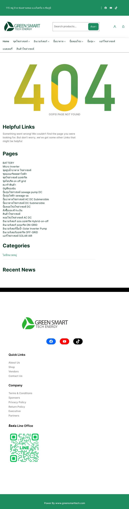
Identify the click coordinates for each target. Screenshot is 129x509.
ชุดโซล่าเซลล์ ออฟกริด (15, 177)
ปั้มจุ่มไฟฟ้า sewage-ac (16, 195)
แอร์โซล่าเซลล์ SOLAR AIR (17, 235)
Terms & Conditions (20, 393)
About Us (14, 362)
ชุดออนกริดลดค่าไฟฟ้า (15, 173)
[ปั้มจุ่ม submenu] (94, 41)
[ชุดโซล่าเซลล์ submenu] (29, 41)
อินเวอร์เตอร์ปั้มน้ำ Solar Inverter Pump (25, 228)
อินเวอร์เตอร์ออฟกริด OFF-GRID (20, 232)
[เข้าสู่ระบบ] (115, 27)
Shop (12, 367)
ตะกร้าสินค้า (9, 184)
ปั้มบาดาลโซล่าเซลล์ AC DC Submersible (26, 199)
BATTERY (8, 162)
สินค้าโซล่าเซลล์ (11, 213)
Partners (14, 415)
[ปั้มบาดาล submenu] (65, 41)
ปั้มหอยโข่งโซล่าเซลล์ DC (17, 206)
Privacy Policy (17, 402)
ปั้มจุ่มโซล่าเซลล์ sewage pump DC (22, 192)
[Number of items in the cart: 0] (123, 27)
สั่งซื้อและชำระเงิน (12, 210)
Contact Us (15, 376)
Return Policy (17, 406)
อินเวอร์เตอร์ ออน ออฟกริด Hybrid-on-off (25, 221)
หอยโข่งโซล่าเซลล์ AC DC (17, 217)
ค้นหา (93, 26)
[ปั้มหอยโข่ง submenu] (82, 41)
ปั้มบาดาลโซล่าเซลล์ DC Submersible (24, 203)
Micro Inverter (11, 166)
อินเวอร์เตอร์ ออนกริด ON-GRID (20, 224)
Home (6, 41)
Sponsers (14, 397)
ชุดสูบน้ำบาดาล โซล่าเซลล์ (17, 170)
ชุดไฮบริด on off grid (14, 181)
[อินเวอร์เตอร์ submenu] (48, 41)
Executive (15, 411)
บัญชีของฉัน (9, 188)
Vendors (14, 371)
